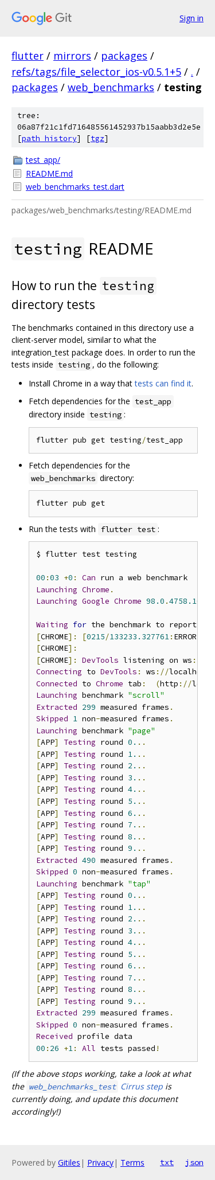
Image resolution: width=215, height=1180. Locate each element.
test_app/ (43, 159)
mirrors (72, 55)
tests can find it (163, 383)
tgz (97, 138)
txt (167, 1162)
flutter (27, 55)
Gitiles (69, 1162)
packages (124, 55)
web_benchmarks (111, 87)
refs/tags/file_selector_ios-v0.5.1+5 (96, 72)
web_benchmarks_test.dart (75, 186)
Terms (132, 1162)
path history (49, 138)
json (194, 1162)
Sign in (191, 18)
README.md (49, 173)
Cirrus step (94, 1086)
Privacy (100, 1162)
